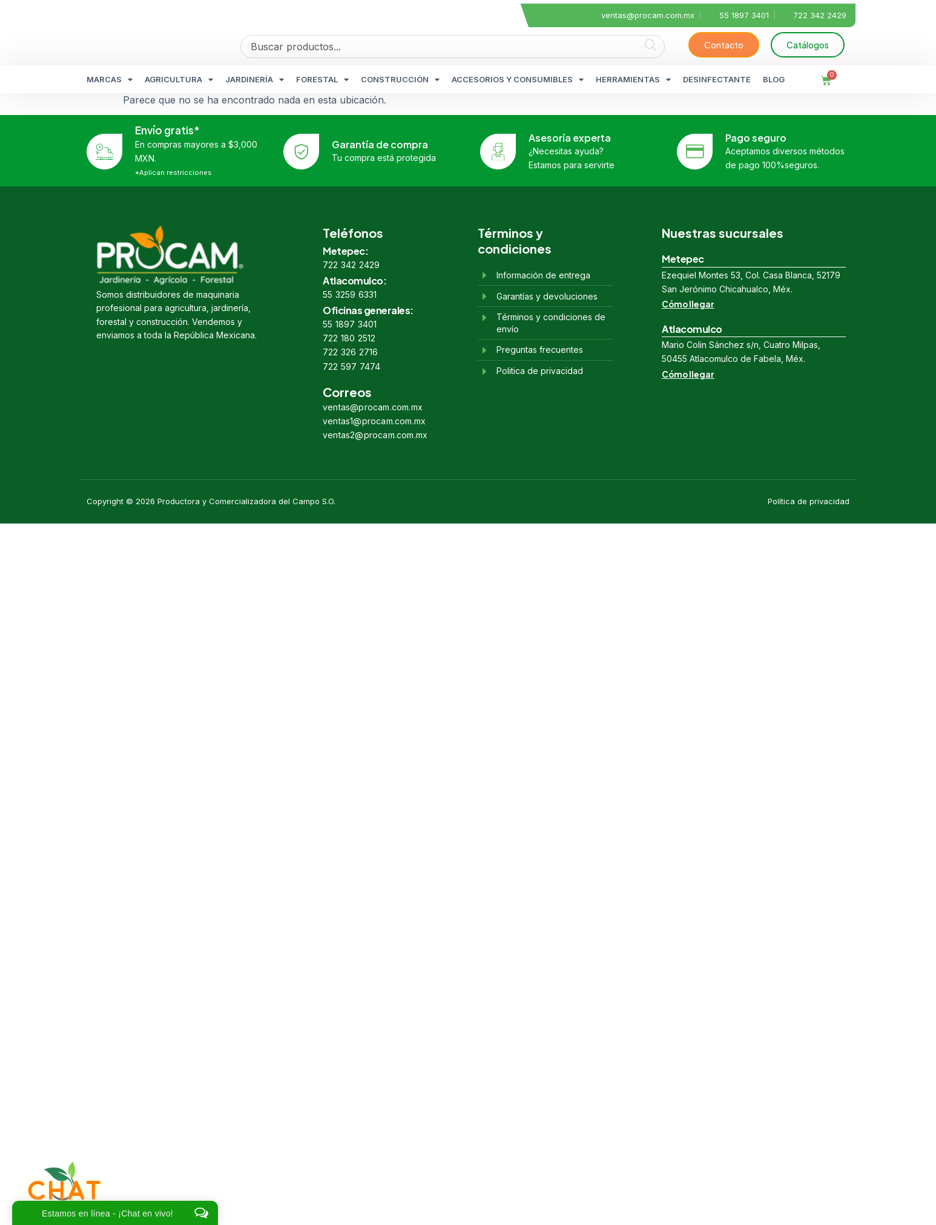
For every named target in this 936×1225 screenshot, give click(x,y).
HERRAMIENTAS (633, 80)
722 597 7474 (351, 366)
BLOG (774, 79)
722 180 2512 (349, 338)
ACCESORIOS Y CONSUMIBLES (518, 80)
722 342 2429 (351, 265)
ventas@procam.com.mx (373, 407)
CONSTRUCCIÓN (400, 80)
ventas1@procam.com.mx (374, 421)
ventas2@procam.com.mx (375, 435)
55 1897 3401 (350, 324)
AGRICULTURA (179, 80)
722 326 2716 (350, 352)
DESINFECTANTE (717, 79)
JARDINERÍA (254, 80)
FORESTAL (322, 80)
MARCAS (110, 80)
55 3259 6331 (350, 294)
